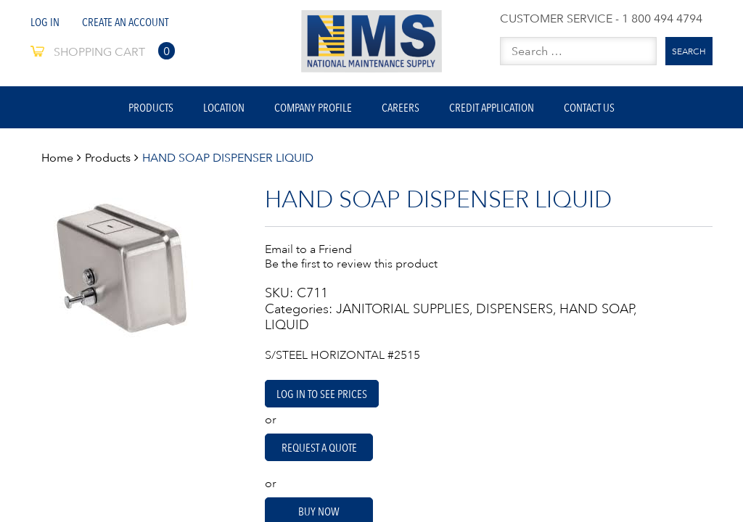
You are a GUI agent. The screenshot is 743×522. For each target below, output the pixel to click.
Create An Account (125, 21)
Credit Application (491, 107)
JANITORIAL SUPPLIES (402, 309)
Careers (400, 107)
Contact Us (589, 107)
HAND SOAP (596, 309)
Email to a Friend (308, 248)
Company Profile (313, 107)
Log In (44, 21)
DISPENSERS (514, 309)
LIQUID (287, 325)
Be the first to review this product (351, 263)
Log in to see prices (321, 393)
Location (224, 107)
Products (150, 107)
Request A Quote (319, 447)
